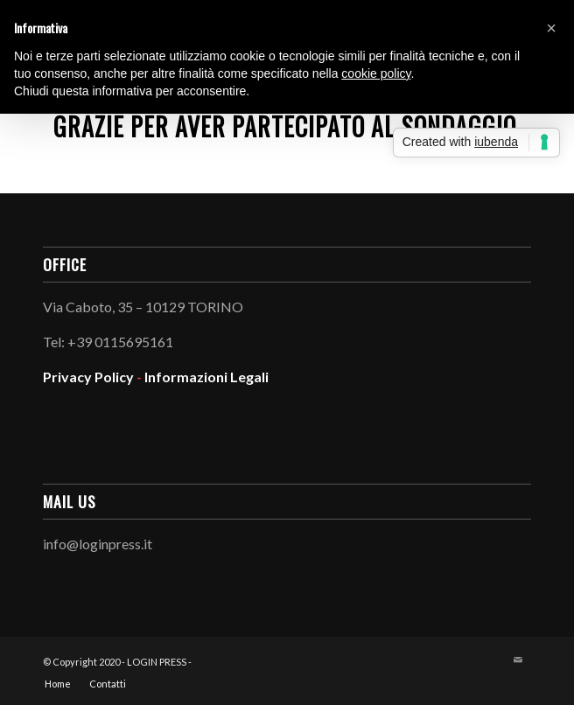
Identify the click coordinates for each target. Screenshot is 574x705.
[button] (551, 28)
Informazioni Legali (206, 376)
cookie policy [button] (375, 73)
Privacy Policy (88, 376)
